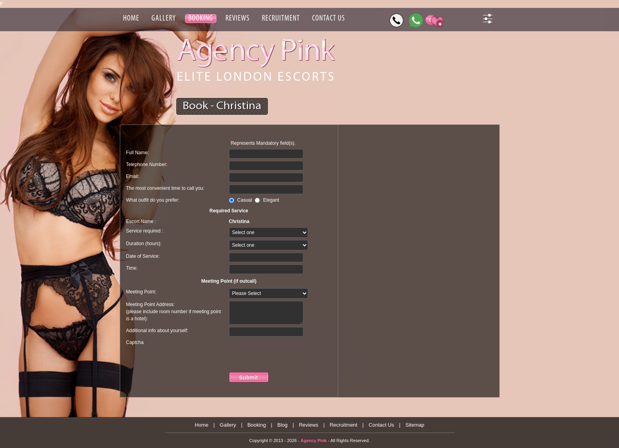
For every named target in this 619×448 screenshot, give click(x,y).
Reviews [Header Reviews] (237, 19)
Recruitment (343, 425)
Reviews (308, 425)
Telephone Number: (147, 164)
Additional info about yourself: (157, 330)
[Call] (396, 20)
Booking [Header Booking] (200, 19)
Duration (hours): (144, 243)
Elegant (271, 200)
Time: (132, 268)
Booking (256, 425)
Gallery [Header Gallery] (163, 19)
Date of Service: (143, 256)
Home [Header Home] (131, 19)
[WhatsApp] (416, 20)
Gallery (228, 425)
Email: (133, 176)
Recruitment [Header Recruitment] (281, 19)
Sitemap (414, 425)
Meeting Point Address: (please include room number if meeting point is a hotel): (173, 311)
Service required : (144, 231)
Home (201, 425)
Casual (246, 200)
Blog (282, 425)
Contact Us (381, 425)
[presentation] (289, 354)
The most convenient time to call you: (165, 188)
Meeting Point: (141, 292)
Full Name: (138, 152)
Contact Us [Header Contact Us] (328, 19)
